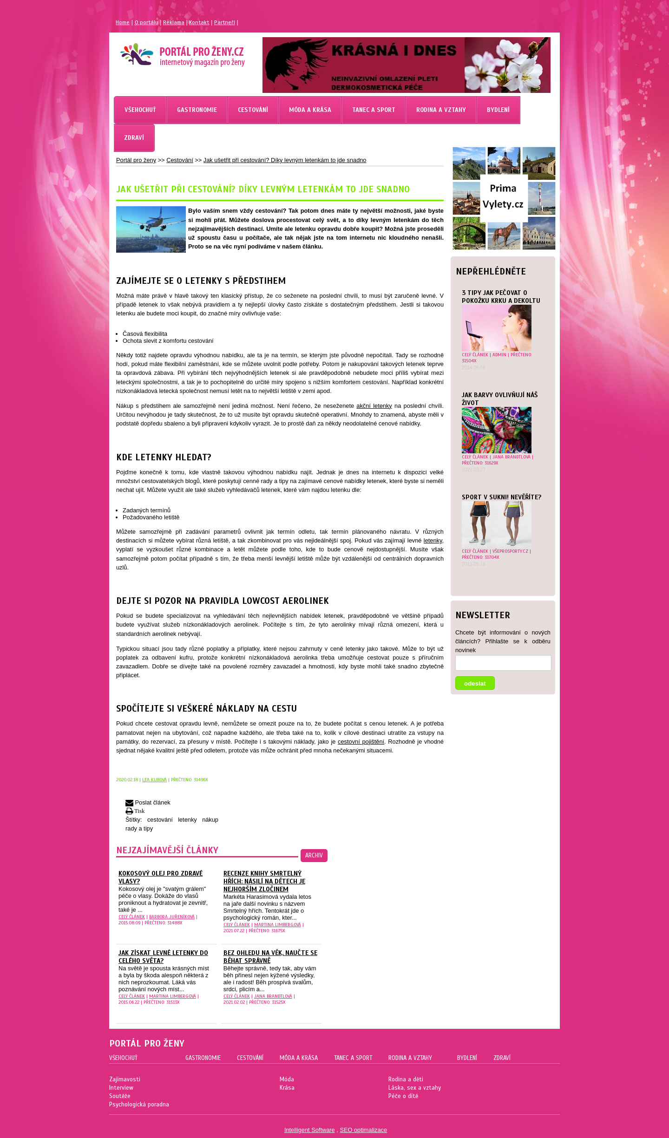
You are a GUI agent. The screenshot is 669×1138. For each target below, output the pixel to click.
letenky (433, 540)
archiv (314, 855)
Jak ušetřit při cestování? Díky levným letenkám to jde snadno (285, 160)
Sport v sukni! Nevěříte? (501, 497)
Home (123, 22)
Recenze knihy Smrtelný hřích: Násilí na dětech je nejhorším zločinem (264, 881)
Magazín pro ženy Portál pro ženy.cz (166, 51)
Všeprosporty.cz (510, 551)
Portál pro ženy (136, 160)
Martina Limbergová (277, 925)
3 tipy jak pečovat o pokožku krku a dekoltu (501, 297)
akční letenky (374, 405)
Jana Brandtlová (511, 457)
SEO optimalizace (363, 1129)
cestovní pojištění (361, 741)
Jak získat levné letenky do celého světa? (163, 957)
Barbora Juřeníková (172, 917)
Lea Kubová (154, 780)
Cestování (179, 160)
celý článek (475, 355)
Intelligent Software (309, 1129)
